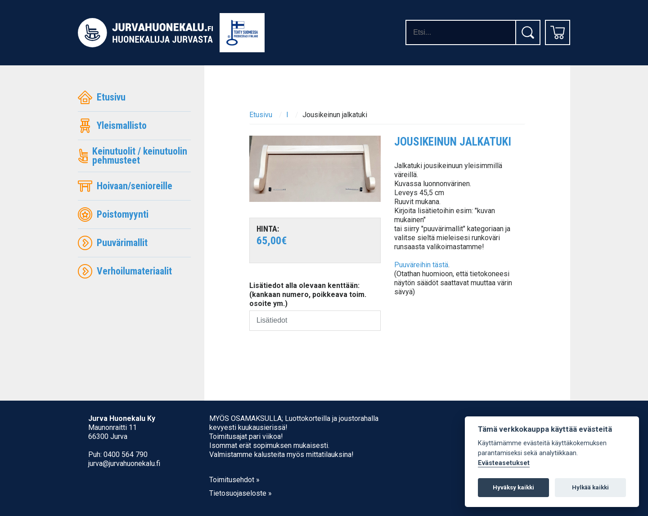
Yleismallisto (112, 126)
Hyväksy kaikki (513, 487)
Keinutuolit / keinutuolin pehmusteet (132, 156)
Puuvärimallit (113, 243)
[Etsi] (527, 32)
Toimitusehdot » (234, 479)
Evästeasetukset (504, 463)
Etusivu (102, 97)
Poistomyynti (113, 214)
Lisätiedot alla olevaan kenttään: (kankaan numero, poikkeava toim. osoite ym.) (307, 294)
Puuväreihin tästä (421, 264)
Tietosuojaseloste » (240, 493)
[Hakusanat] (460, 32)
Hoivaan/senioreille (125, 186)
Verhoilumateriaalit (125, 271)
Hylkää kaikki (590, 487)
